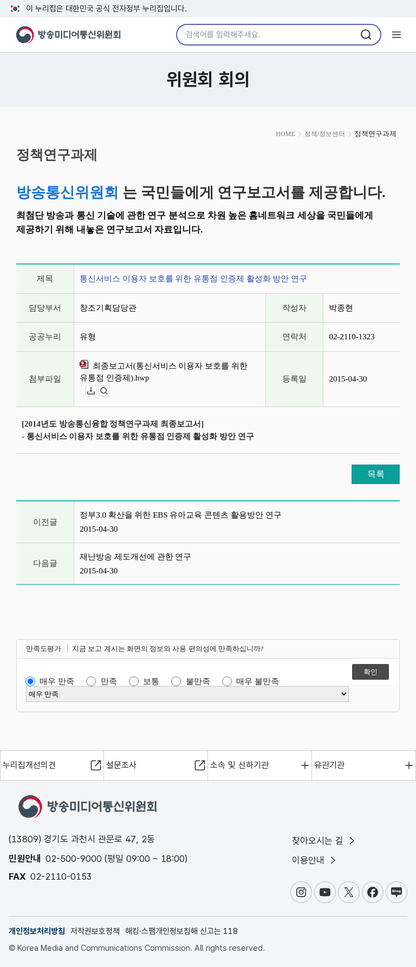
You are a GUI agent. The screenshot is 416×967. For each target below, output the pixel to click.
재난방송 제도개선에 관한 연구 (135, 556)
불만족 (198, 681)
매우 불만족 (257, 681)
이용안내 (315, 860)
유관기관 (329, 765)
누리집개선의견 (29, 765)
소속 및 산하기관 (239, 765)
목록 (376, 474)
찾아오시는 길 (324, 840)
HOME (285, 134)
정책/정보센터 (324, 134)
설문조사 (121, 765)
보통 (151, 681)
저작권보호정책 (95, 931)
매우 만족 (57, 681)
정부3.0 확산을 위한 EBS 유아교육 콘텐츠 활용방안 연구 (181, 515)
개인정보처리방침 (37, 931)
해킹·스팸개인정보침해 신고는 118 (181, 931)
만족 (109, 681)
